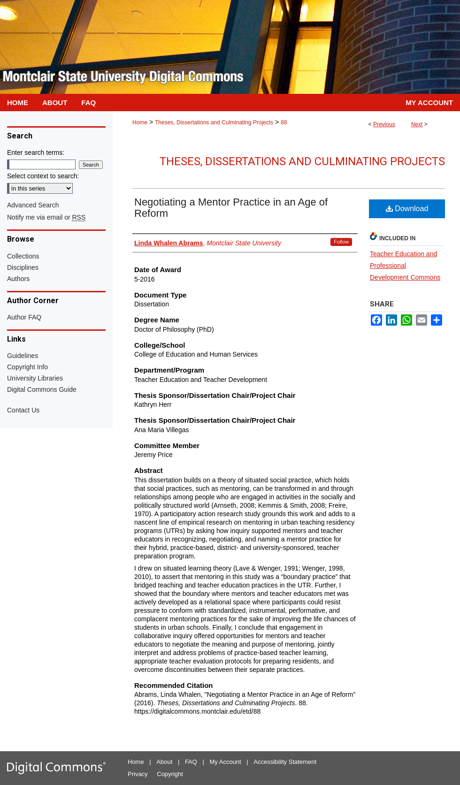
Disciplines (22, 267)
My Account (225, 761)
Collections (23, 256)
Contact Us (23, 410)
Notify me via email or (46, 217)
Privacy (138, 773)
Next (417, 124)
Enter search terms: (35, 152)
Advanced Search (33, 205)
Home (139, 122)
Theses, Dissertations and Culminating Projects (214, 122)
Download (407, 209)
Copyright (170, 773)
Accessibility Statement (284, 761)
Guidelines (22, 355)
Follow (341, 241)
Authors (18, 278)
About (164, 761)
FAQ (191, 761)
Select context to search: (43, 176)
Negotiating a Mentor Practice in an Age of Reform (231, 207)
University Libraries (35, 378)
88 (284, 122)
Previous (384, 124)
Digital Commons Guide (42, 389)
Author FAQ (24, 317)
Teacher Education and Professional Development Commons (405, 265)
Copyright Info (27, 367)
